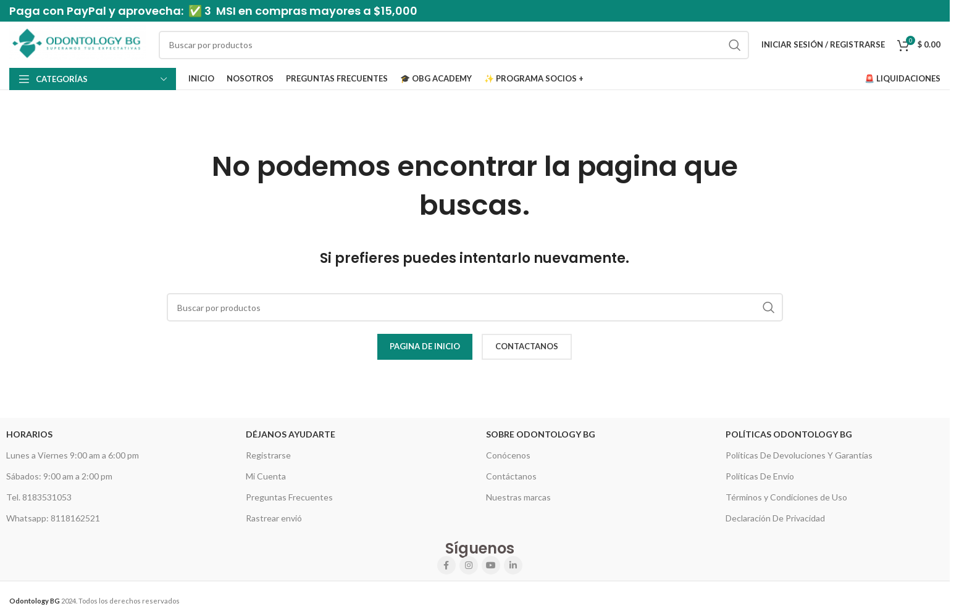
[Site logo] (77, 43)
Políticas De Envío (760, 476)
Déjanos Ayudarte (290, 434)
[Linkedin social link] (513, 565)
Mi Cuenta (266, 476)
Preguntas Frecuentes (289, 497)
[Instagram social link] (468, 565)
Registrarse (268, 455)
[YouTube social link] (491, 565)
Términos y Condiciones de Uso (786, 497)
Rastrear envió (274, 518)
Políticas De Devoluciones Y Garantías (799, 455)
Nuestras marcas (518, 497)
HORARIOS (29, 434)
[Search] (454, 45)
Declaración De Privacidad (775, 518)
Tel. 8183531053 (39, 497)
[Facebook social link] (446, 565)
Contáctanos (511, 476)
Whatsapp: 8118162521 (53, 518)
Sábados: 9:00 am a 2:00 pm (59, 476)
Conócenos (508, 455)
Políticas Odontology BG (789, 434)
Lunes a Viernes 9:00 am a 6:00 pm (72, 455)
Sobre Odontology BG (540, 434)
